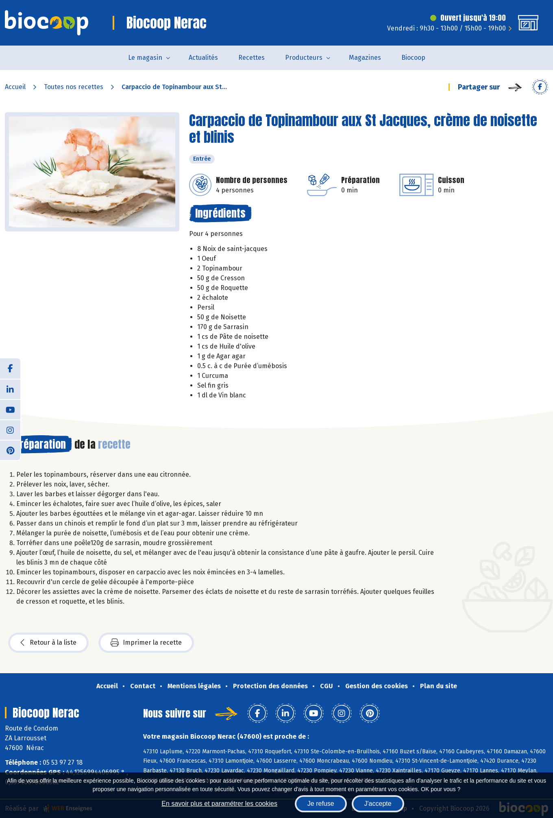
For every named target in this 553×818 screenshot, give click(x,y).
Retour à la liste (48, 643)
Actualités (203, 57)
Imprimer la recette (146, 643)
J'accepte (378, 803)
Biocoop (413, 57)
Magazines (365, 57)
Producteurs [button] (303, 57)
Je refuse (320, 803)
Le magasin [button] (145, 57)
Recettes (251, 57)
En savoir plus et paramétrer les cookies (219, 803)
